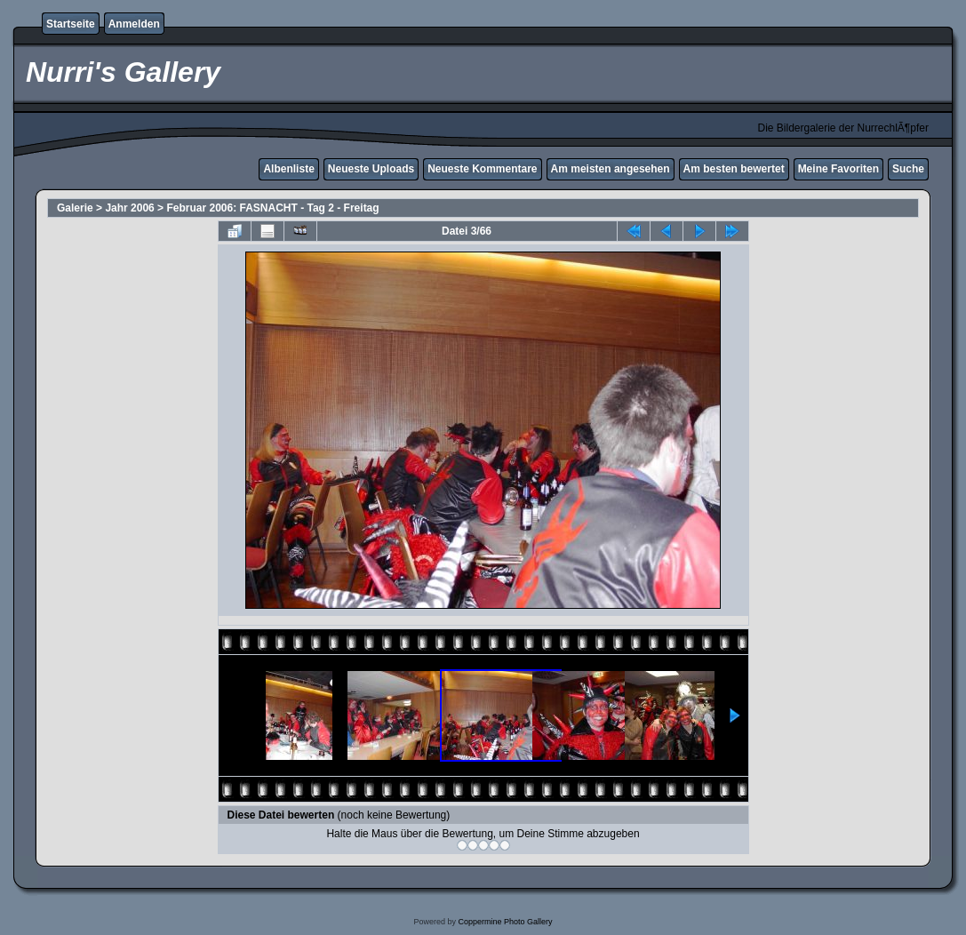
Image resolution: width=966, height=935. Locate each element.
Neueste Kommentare (482, 169)
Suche (908, 169)
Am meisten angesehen (610, 169)
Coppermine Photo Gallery (505, 921)
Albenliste (288, 169)
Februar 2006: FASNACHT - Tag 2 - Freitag (272, 208)
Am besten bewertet (734, 169)
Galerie (75, 208)
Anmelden (134, 24)
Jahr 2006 (129, 208)
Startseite (70, 24)
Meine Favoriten (838, 169)
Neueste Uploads (371, 169)
